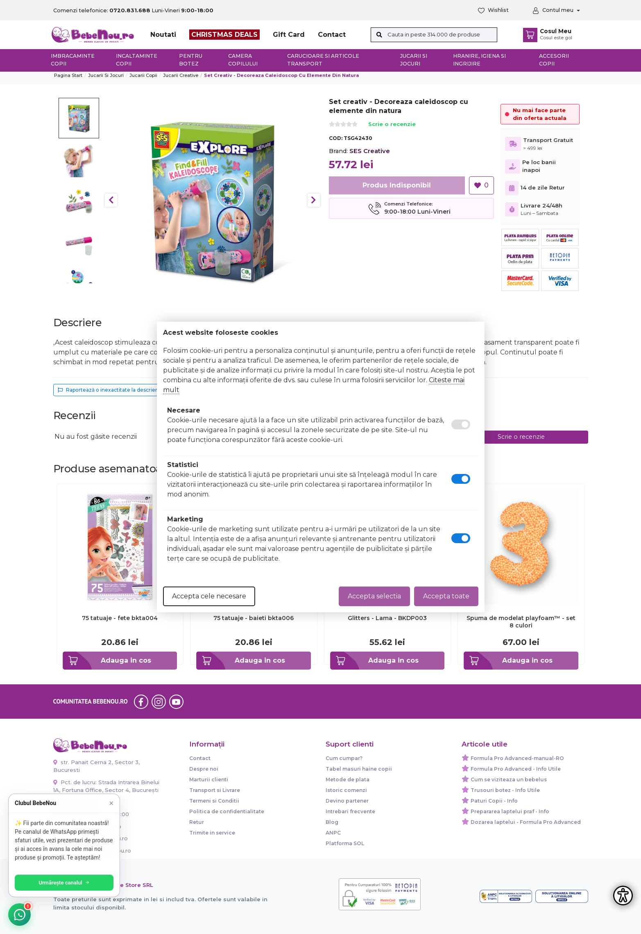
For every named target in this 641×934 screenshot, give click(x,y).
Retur (196, 822)
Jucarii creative (180, 75)
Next (314, 200)
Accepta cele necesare (209, 596)
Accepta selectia (374, 596)
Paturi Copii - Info (494, 801)
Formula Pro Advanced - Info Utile (516, 769)
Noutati (163, 34)
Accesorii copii (554, 60)
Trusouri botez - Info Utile (505, 790)
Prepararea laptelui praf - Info (510, 811)
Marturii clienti (208, 779)
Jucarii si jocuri (413, 60)
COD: (335, 138)
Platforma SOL (345, 843)
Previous (111, 200)
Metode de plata (347, 779)
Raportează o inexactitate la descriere (109, 390)
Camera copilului (243, 60)
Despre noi (203, 769)
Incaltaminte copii (136, 60)
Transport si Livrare (214, 790)
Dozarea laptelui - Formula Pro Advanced (526, 822)
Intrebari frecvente (350, 811)
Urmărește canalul (65, 883)
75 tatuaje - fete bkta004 (120, 618)
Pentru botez (190, 60)
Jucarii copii (143, 75)
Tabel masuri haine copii (359, 769)
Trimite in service (212, 833)
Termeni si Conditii (214, 801)
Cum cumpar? (344, 758)
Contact (332, 34)
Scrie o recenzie (392, 124)
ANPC (333, 833)
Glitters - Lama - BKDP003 (387, 618)
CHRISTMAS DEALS (224, 34)
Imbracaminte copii (73, 60)
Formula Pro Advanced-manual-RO (517, 758)
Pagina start (68, 75)
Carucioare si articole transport (323, 60)
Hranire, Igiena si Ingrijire (479, 60)
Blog (332, 822)
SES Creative (369, 151)
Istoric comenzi (346, 790)
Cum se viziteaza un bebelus (509, 779)
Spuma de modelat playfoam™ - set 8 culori (521, 621)
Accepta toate (446, 596)
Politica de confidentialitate (226, 811)
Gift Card (289, 34)
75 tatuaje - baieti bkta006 (253, 618)
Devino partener (347, 801)
